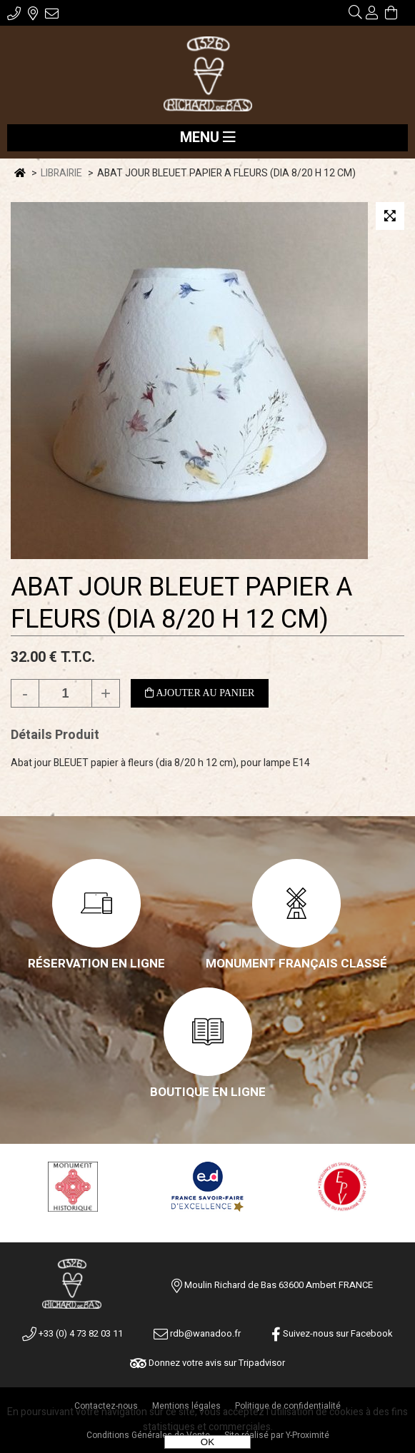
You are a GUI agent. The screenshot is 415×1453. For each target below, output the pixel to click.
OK (207, 1442)
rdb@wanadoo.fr (197, 1333)
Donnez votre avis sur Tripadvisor (207, 1362)
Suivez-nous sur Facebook (332, 1333)
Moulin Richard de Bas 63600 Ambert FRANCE (278, 1285)
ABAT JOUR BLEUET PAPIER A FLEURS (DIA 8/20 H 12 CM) (181, 603)
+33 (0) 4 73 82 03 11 (72, 1333)
